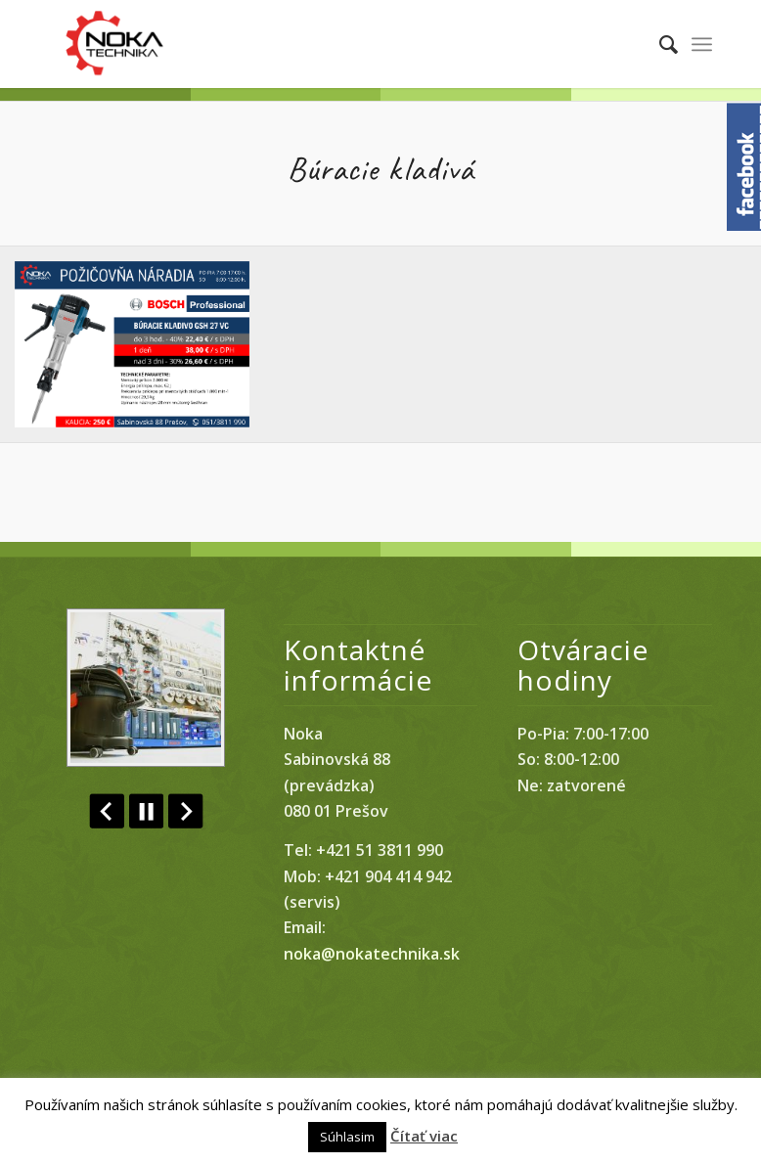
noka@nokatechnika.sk (372, 953)
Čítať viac (424, 1135)
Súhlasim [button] (347, 1136)
